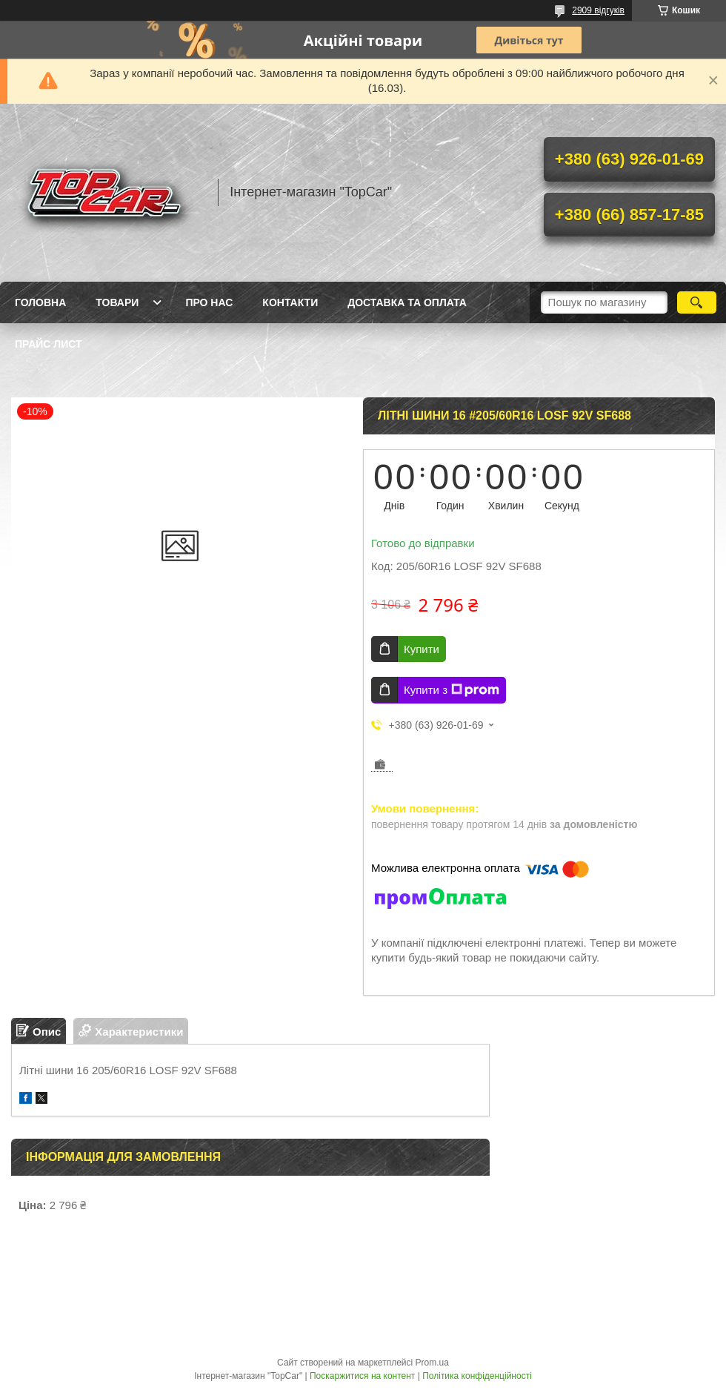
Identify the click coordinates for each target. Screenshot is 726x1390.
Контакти (290, 302)
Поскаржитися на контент (362, 1376)
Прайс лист (48, 344)
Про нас (209, 302)
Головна (40, 302)
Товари (117, 302)
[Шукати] (696, 302)
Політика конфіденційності (477, 1376)
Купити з (451, 690)
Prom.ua (432, 1362)
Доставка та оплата (407, 302)
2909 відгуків (598, 10)
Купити (421, 649)
